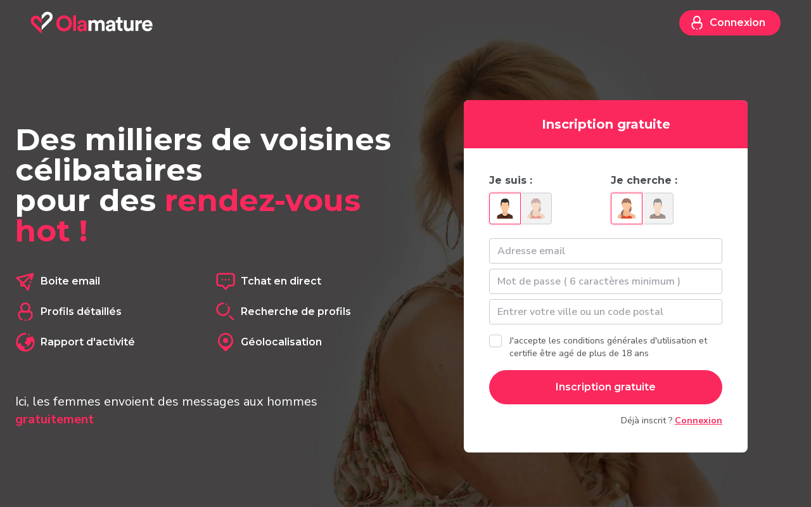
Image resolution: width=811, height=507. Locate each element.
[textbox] (605, 311)
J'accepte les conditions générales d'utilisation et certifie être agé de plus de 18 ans (608, 347)
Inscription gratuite (606, 387)
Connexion (727, 22)
